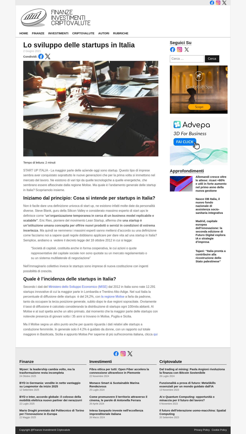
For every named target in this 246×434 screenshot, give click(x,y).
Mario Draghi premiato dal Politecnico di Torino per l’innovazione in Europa (51, 412)
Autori (103, 33)
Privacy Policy (202, 429)
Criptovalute (83, 33)
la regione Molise (112, 296)
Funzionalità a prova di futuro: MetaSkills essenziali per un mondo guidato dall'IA (188, 384)
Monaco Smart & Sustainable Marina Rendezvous (114, 384)
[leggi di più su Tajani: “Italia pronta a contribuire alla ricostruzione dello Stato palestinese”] (181, 256)
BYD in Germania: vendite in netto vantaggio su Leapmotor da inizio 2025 (50, 384)
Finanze (38, 33)
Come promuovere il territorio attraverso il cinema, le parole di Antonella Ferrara (118, 398)
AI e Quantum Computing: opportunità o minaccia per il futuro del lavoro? (187, 398)
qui (155, 334)
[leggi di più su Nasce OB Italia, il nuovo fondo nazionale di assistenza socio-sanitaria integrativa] (181, 206)
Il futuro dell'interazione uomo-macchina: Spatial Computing (193, 412)
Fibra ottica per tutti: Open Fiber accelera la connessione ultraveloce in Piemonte (119, 371)
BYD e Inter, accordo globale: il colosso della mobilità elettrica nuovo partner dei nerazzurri (50, 398)
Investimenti (58, 33)
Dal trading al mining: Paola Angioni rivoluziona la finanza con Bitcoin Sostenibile (192, 371)
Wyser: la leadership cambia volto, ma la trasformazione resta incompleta (47, 371)
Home (23, 33)
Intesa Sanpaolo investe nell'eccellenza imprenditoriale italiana (116, 412)
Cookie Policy (219, 429)
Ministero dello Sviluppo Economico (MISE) (78, 286)
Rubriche (120, 33)
